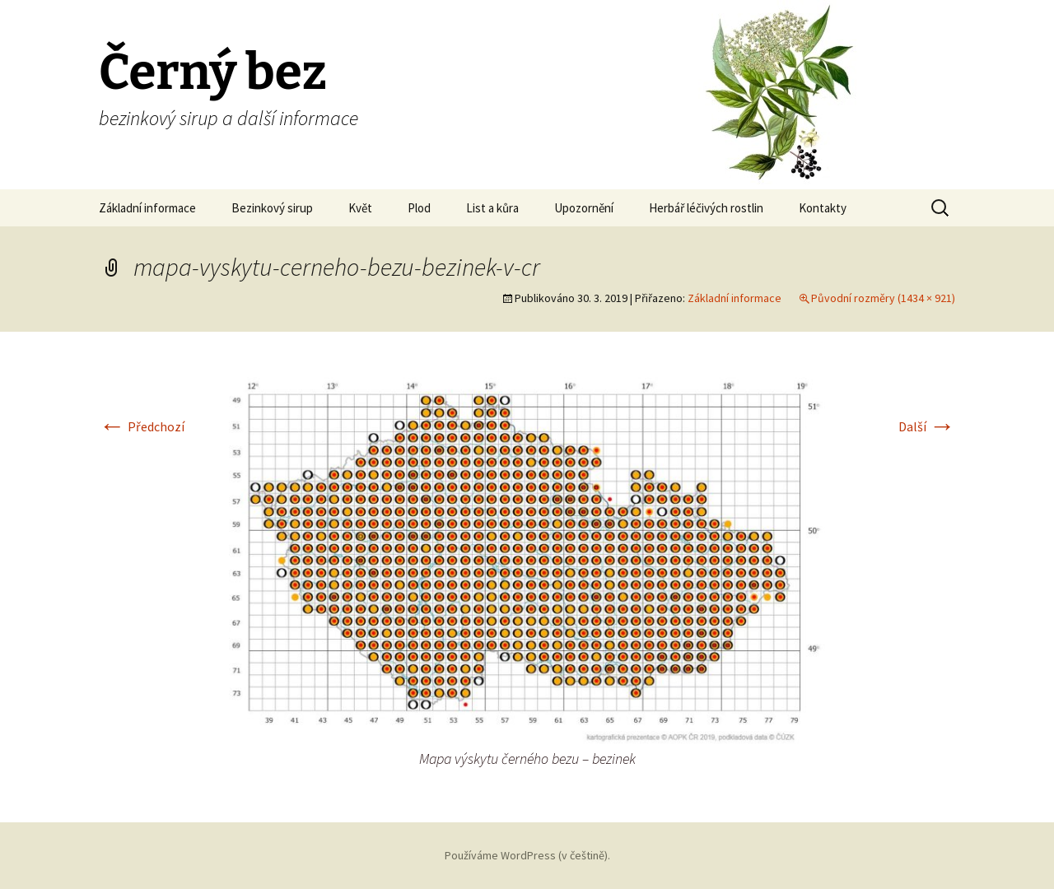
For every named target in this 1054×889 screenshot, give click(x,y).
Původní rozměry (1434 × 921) (883, 298)
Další (926, 426)
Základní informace (147, 208)
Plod (419, 208)
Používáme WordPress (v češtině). (527, 855)
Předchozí (141, 426)
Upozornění (583, 208)
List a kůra (492, 208)
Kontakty (822, 208)
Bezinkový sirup (272, 208)
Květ (360, 208)
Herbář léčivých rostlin (706, 208)
